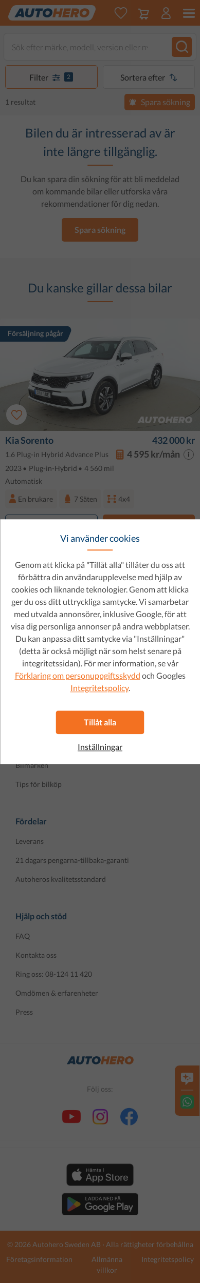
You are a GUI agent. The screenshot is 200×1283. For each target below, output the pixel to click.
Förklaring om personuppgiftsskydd (77, 675)
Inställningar (100, 747)
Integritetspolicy (99, 688)
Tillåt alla (100, 722)
